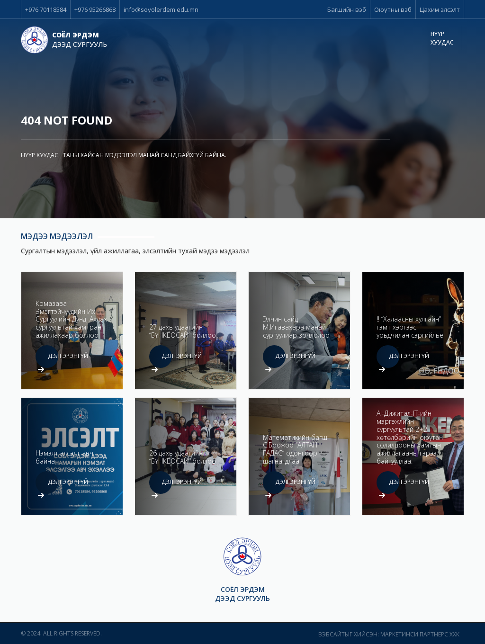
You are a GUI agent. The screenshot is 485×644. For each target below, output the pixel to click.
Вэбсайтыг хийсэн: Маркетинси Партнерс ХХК (388, 634)
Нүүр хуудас (39, 155)
